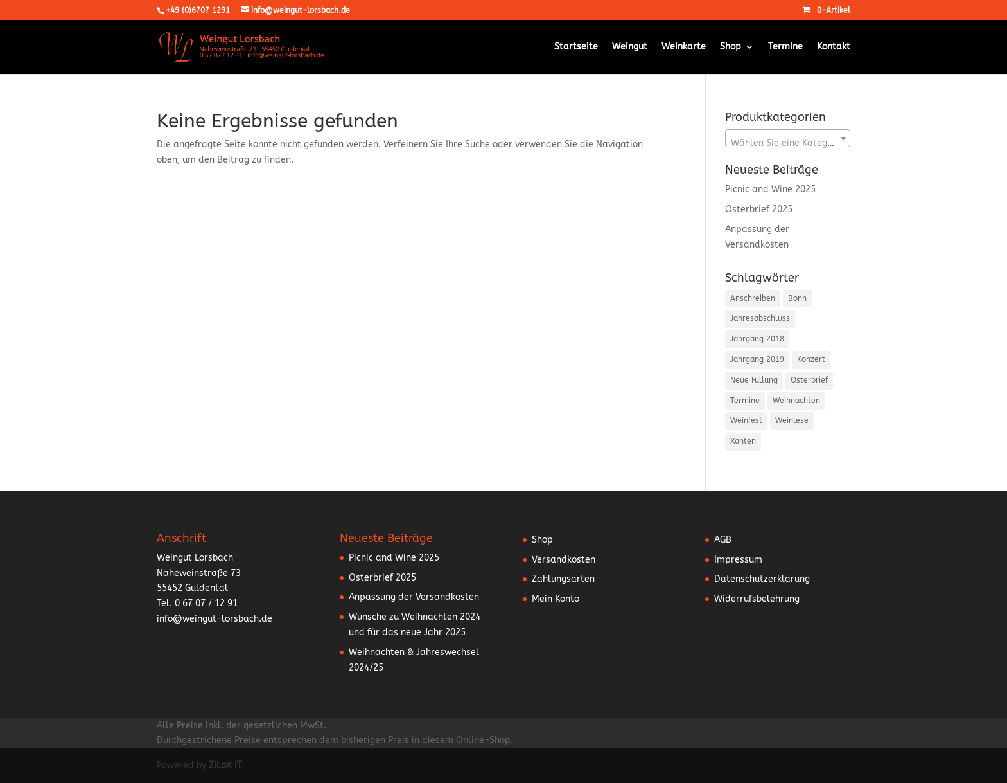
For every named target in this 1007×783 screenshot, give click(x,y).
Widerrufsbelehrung (757, 598)
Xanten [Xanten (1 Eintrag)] (743, 441)
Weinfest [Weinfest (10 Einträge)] (746, 420)
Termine (785, 47)
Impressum (738, 559)
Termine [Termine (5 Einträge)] (745, 400)
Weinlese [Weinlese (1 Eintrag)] (792, 420)
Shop (730, 47)
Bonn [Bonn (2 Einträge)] (797, 298)
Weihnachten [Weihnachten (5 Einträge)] (796, 400)
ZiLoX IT (225, 765)
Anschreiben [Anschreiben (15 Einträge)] (752, 298)
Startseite (576, 47)
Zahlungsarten (563, 578)
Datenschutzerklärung (762, 578)
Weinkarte (683, 47)
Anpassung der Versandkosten (414, 596)
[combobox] (787, 138)
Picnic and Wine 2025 (770, 189)
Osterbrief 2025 (758, 209)
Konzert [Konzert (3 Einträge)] (811, 359)
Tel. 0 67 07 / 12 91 (197, 603)
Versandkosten (563, 559)
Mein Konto (555, 598)
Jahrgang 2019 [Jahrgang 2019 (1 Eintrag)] (757, 359)
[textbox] (788, 143)
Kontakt (833, 47)
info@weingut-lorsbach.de (214, 618)
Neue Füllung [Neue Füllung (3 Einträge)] (754, 379)
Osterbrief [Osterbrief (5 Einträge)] (809, 379)
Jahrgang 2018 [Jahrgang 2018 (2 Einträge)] (757, 338)
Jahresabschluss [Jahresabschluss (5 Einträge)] (760, 318)
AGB (722, 539)
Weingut (629, 47)
